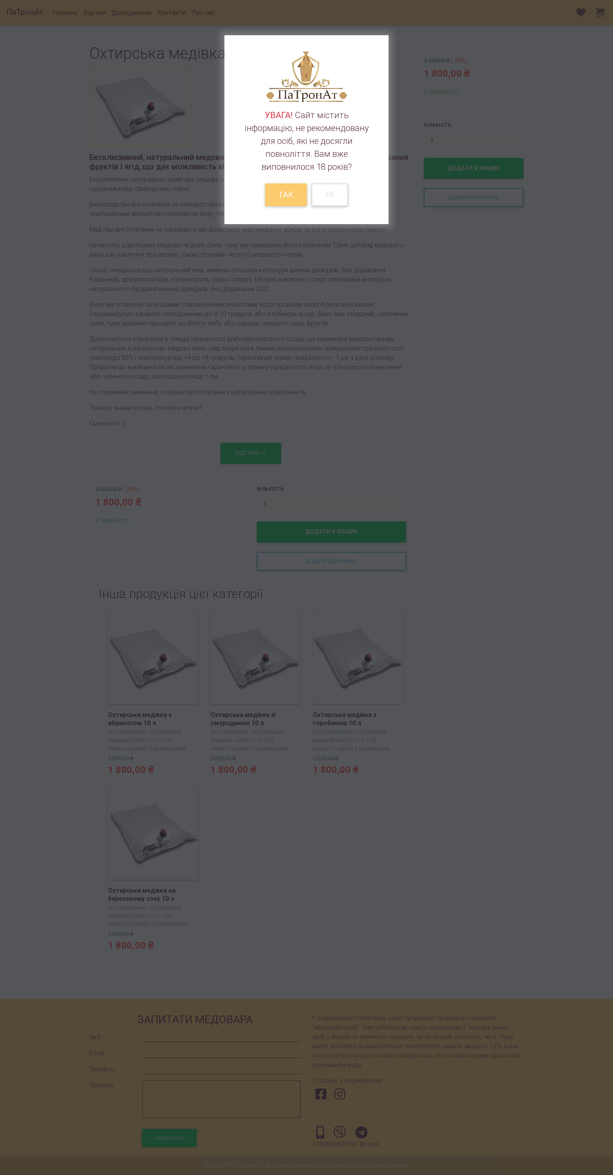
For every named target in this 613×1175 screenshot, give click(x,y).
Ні (330, 194)
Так (285, 194)
